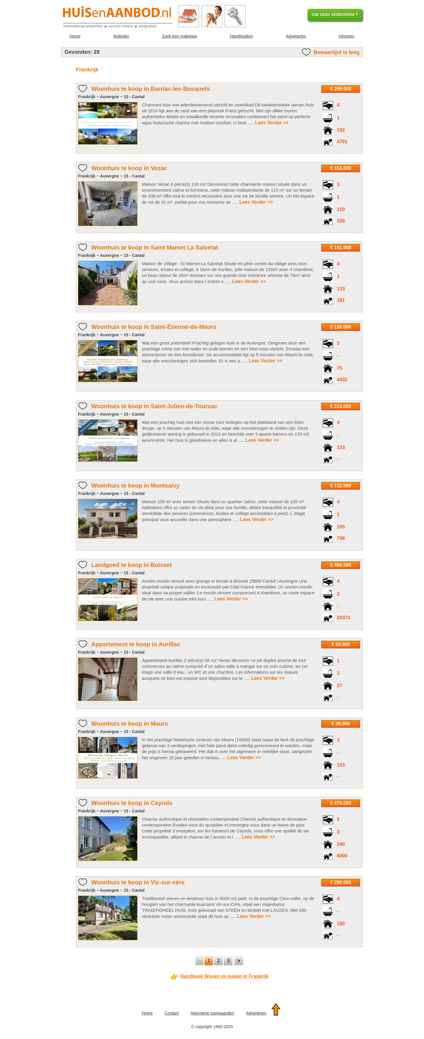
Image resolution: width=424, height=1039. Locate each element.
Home (74, 36)
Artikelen (121, 36)
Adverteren (296, 36)
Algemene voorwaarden (212, 1013)
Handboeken (241, 36)
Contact (172, 1013)
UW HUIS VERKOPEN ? (335, 14)
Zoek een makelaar (179, 36)
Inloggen (347, 36)
